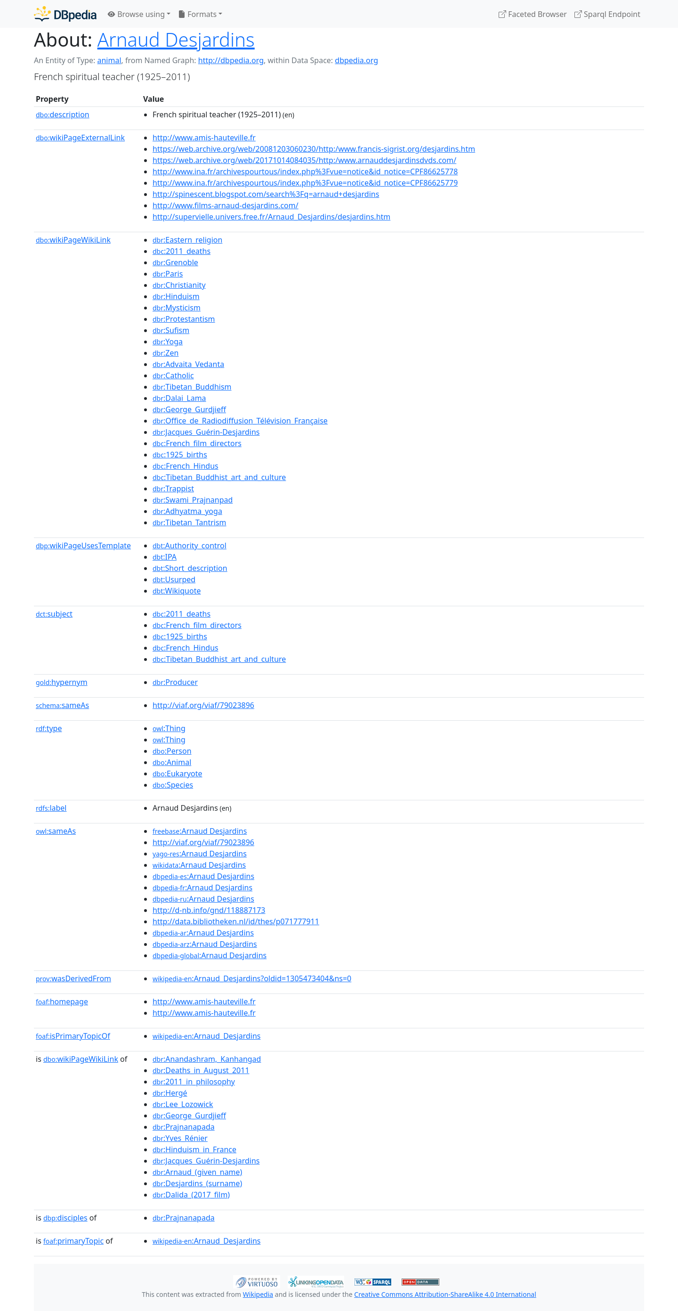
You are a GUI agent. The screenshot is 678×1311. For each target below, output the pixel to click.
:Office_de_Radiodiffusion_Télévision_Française (240, 420)
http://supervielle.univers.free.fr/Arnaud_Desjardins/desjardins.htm (271, 217)
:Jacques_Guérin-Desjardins (206, 432)
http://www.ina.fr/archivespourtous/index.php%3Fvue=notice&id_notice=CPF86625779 (305, 183)
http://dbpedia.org (231, 60)
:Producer (175, 682)
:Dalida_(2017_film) (191, 1194)
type (49, 728)
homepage (62, 1001)
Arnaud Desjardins (176, 39)
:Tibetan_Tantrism (189, 522)
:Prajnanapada (184, 1127)
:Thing (169, 728)
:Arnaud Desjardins (200, 831)
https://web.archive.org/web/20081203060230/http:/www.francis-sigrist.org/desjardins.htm (314, 149)
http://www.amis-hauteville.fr (204, 137)
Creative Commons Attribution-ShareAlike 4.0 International (445, 1294)
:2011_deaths (181, 251)
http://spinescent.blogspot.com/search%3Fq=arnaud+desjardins (266, 194)
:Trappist (173, 488)
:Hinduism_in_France (194, 1149)
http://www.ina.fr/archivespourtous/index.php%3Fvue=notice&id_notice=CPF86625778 (305, 171)
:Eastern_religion (187, 240)
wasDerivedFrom (73, 978)
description (62, 114)
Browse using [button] (136, 14)
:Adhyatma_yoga (187, 511)
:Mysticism (177, 307)
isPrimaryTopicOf (73, 1036)
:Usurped (174, 579)
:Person (172, 751)
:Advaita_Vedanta (188, 364)
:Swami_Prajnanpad (193, 500)
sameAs (62, 705)
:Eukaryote (177, 773)
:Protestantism (184, 319)
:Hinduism (176, 296)
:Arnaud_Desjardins (206, 1036)
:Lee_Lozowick (183, 1104)
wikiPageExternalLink (80, 137)
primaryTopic (73, 1241)
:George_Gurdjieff (189, 409)
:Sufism (171, 330)
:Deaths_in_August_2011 (201, 1070)
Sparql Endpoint (607, 14)
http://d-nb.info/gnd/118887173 (209, 910)
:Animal (172, 762)
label (51, 808)
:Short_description (190, 568)
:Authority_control (189, 545)
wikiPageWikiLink (73, 240)
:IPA (165, 557)
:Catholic (173, 375)
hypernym (62, 682)
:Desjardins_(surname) (197, 1183)
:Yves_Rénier (180, 1138)
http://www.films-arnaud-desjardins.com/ (226, 205)
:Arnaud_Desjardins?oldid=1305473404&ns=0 (252, 978)
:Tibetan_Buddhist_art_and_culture (219, 477)
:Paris (168, 274)
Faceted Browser (533, 14)
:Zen (165, 353)
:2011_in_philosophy (194, 1081)
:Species (173, 785)
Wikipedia (258, 1294)
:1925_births (180, 454)
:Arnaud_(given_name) (197, 1172)
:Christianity (179, 285)
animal (109, 60)
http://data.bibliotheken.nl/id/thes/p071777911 (236, 921)
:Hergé (170, 1093)
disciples (65, 1218)
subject (54, 614)
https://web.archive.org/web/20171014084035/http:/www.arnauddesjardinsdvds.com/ (304, 160)
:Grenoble (175, 262)
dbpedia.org (356, 60)
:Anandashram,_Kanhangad (207, 1059)
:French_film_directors (197, 443)
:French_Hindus (185, 466)
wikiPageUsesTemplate (83, 545)
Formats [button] (197, 14)
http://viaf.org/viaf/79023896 (203, 705)
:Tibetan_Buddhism (192, 387)
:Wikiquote (177, 591)
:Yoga (168, 341)
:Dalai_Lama (179, 398)
